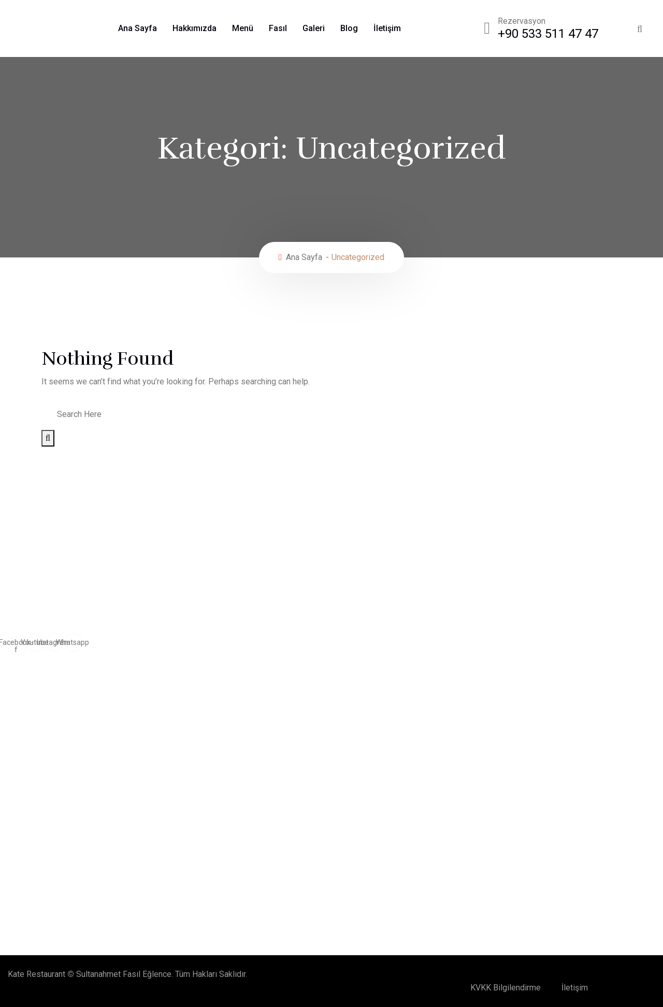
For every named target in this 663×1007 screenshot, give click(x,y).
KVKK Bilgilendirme (505, 987)
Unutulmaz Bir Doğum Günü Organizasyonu (168, 830)
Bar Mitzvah (316, 772)
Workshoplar (39, 734)
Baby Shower (318, 734)
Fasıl (278, 28)
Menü (242, 28)
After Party (35, 772)
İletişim (387, 28)
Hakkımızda (194, 28)
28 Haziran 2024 (100, 847)
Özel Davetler (319, 695)
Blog (349, 28)
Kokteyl (30, 753)
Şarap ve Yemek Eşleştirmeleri (135, 884)
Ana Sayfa (137, 28)
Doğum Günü (39, 715)
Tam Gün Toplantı (325, 715)
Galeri (313, 28)
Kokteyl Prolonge (326, 753)
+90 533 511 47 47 (548, 33)
